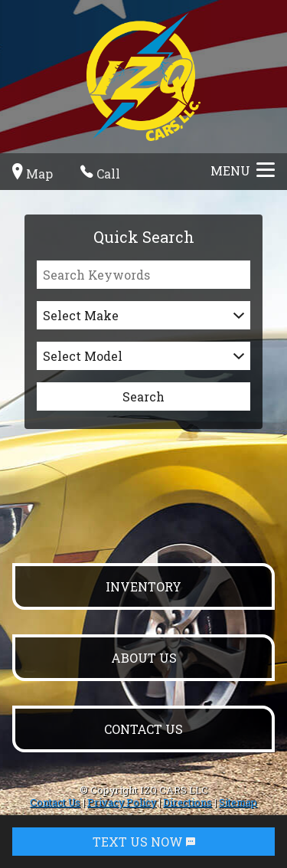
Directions (187, 802)
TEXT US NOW (144, 842)
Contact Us (55, 802)
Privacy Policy (121, 802)
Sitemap (238, 802)
